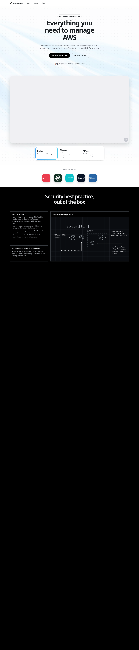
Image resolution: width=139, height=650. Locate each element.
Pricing (36, 3)
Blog (43, 3)
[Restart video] (126, 140)
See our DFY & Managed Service (69, 16)
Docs (28, 3)
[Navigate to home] (16, 3)
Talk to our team (79, 64)
